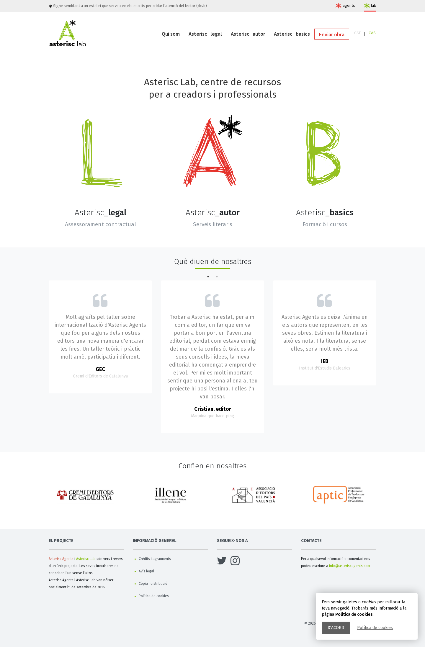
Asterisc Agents (61, 559)
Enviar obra (331, 34)
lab (373, 5)
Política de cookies (375, 627)
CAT (357, 32)
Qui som (171, 33)
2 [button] (217, 277)
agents (349, 5)
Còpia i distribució (153, 584)
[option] (86, 497)
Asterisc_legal (205, 33)
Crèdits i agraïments (155, 559)
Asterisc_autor (248, 33)
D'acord (336, 627)
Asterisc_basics (292, 33)
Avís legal (146, 571)
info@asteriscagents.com (349, 566)
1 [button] (208, 277)
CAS (372, 32)
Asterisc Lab (86, 559)
